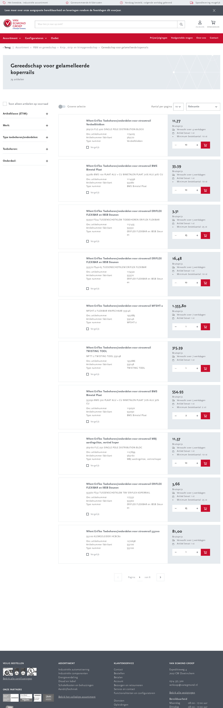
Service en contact (124, 689)
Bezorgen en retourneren (128, 685)
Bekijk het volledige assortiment (77, 697)
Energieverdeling (68, 677)
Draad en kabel (67, 681)
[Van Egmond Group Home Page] (14, 24)
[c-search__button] (181, 24)
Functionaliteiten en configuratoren (134, 693)
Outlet (55, 38)
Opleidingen (121, 705)
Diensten (119, 701)
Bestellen (119, 673)
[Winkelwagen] (213, 24)
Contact (214, 38)
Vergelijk (95, 147)
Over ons (201, 38)
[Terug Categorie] (7, 48)
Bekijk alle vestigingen (182, 692)
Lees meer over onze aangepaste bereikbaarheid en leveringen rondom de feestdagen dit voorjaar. (63, 10)
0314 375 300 (176, 681)
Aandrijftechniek (68, 689)
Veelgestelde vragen (182, 38)
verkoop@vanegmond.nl (183, 685)
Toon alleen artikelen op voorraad (28, 104)
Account (118, 681)
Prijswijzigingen (158, 38)
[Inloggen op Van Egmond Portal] (200, 24)
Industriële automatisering (73, 669)
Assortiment (10, 38)
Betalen (118, 677)
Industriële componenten (73, 673)
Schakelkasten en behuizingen (76, 685)
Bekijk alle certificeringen (17, 678)
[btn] (214, 10)
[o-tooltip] (186, 145)
